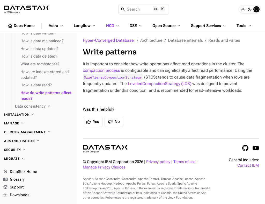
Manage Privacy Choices (104, 167)
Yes (92, 121)
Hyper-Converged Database (108, 40)
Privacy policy (158, 162)
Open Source (166, 25)
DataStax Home (20, 172)
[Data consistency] (44, 106)
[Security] (38, 149)
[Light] (243, 9)
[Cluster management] (38, 132)
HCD (113, 25)
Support (13, 187)
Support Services (209, 25)
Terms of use (184, 162)
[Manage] (38, 123)
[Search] (143, 9)
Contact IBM (248, 165)
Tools (244, 25)
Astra (56, 25)
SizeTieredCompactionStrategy (113, 77)
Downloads (16, 195)
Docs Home (21, 26)
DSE (136, 25)
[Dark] (250, 9)
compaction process (101, 70)
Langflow (85, 25)
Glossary (14, 179)
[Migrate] (38, 158)
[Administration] (38, 141)
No (114, 121)
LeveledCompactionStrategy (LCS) (159, 83)
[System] (256, 9)
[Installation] (38, 114)
